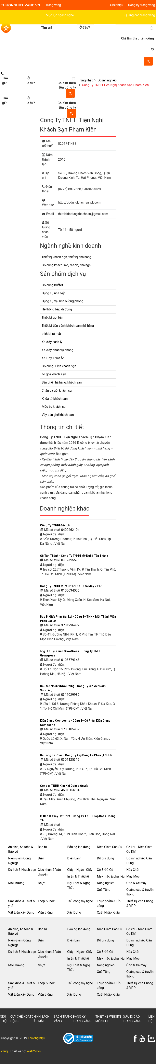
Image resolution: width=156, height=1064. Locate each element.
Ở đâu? (31, 100)
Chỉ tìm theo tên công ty (66, 105)
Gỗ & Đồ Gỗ (105, 870)
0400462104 (70, 530)
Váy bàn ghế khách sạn (58, 415)
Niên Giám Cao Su (109, 847)
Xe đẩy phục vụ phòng (57, 350)
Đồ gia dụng (105, 858)
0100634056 (70, 590)
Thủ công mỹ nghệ (80, 901)
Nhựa (41, 883)
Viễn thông (45, 912)
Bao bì (42, 847)
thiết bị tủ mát (51, 334)
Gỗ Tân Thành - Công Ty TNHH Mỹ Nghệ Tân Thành (74, 555)
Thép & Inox (46, 901)
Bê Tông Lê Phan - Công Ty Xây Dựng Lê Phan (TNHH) (76, 755)
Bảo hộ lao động (78, 847)
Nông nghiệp (106, 883)
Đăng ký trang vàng (141, 5)
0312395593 (70, 560)
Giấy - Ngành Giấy (79, 870)
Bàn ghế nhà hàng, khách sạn (62, 382)
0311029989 (70, 695)
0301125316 (70, 760)
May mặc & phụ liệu (111, 876)
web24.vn (34, 1051)
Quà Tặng (103, 890)
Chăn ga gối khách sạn (57, 390)
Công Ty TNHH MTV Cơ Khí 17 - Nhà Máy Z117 (71, 586)
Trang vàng (53, 5)
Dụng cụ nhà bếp (53, 293)
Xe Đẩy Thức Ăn (53, 358)
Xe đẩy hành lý (52, 342)
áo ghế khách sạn (54, 374)
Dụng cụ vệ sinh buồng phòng (62, 301)
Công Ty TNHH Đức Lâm (56, 525)
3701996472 (70, 625)
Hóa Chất (132, 870)
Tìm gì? (5, 100)
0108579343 (70, 660)
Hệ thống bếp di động (57, 309)
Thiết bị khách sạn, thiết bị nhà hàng (66, 257)
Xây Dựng (74, 912)
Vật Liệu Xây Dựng (21, 912)
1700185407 (70, 729)
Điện (41, 858)
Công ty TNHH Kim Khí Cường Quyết (64, 785)
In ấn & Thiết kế (78, 876)
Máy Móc (133, 876)
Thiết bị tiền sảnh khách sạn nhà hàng (68, 326)
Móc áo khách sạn (54, 407)
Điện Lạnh (74, 858)
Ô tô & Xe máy (136, 883)
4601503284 (70, 790)
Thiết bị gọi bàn (52, 317)
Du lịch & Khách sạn (22, 870)
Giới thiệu (116, 5)
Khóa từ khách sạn (55, 399)
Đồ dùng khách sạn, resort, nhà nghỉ (66, 265)
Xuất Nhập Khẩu (108, 912)
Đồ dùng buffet (52, 285)
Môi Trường (16, 883)
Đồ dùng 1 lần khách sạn (59, 366)
